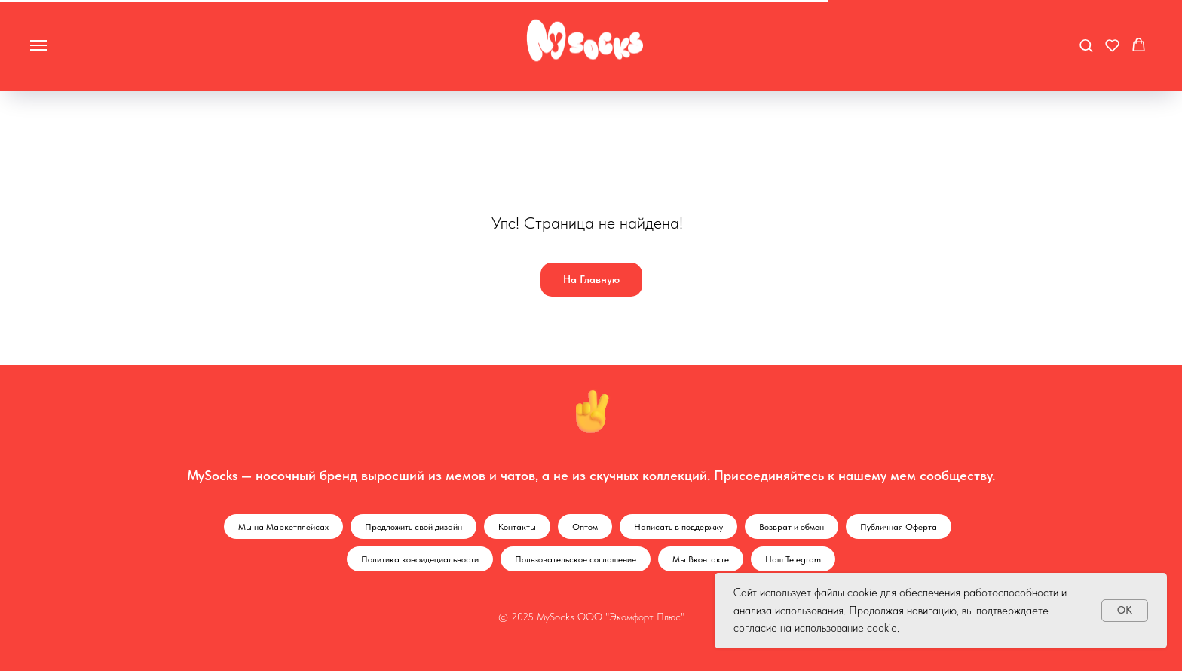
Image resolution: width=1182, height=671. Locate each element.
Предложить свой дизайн (413, 527)
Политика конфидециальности (420, 559)
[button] (1086, 45)
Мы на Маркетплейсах (283, 527)
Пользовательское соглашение (575, 559)
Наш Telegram (793, 559)
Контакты (517, 527)
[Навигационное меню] (38, 45)
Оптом (585, 527)
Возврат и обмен (791, 527)
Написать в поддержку (678, 527)
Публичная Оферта (898, 527)
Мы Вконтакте (700, 559)
